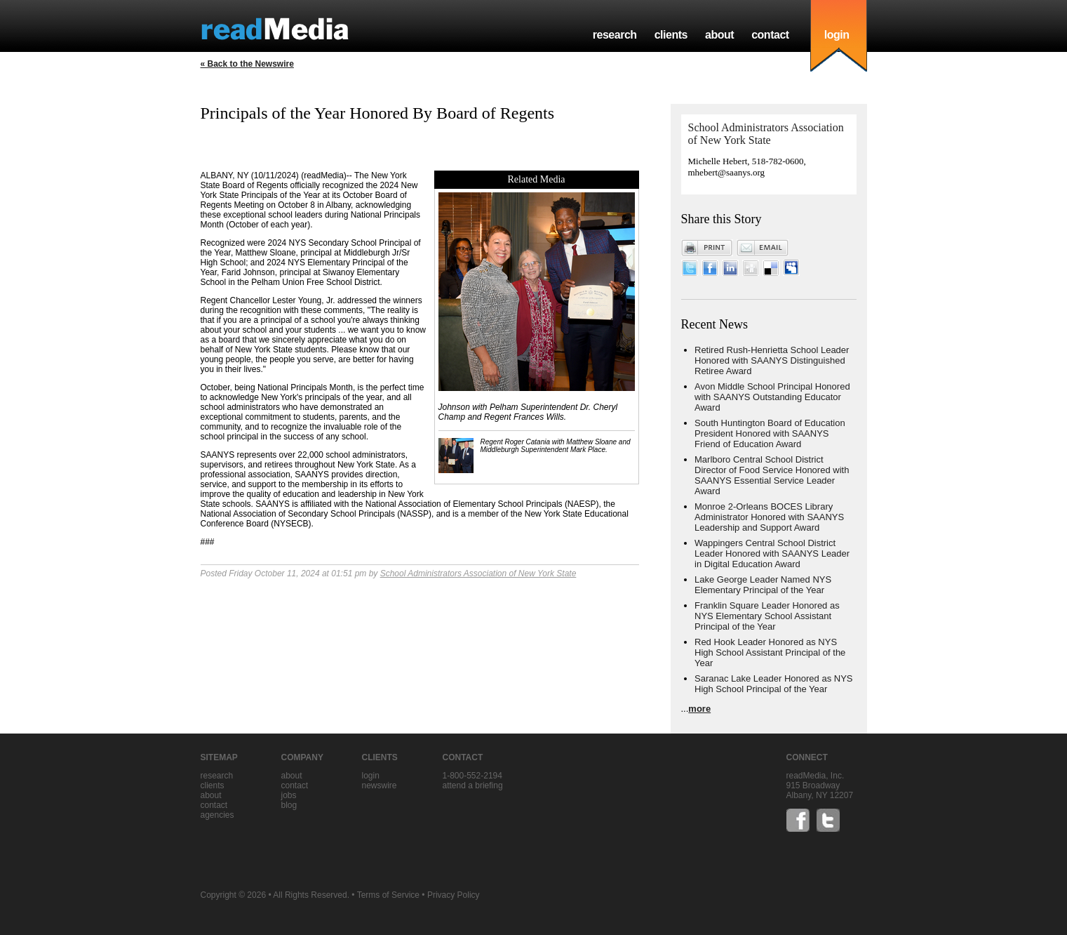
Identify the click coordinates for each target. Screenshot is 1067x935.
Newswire (379, 785)
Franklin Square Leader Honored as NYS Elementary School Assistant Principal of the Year (767, 616)
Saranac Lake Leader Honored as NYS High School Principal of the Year (773, 683)
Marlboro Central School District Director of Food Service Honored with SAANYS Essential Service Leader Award (771, 475)
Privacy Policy (453, 895)
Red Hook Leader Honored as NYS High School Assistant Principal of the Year (769, 652)
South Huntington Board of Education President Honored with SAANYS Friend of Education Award (769, 433)
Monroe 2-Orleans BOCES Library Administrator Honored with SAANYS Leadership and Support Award (769, 517)
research (615, 35)
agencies (217, 815)
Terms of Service (388, 895)
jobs (289, 795)
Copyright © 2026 (234, 895)
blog (289, 805)
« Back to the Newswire (247, 64)
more (699, 708)
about (719, 35)
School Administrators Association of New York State (478, 573)
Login (371, 776)
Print (707, 247)
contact (770, 35)
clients (671, 35)
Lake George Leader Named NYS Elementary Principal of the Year (762, 584)
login (837, 35)
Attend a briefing (473, 785)
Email (762, 247)
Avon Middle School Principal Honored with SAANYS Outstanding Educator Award (772, 397)
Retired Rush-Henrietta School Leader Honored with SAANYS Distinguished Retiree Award (771, 360)
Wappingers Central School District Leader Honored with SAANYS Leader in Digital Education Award (772, 553)
